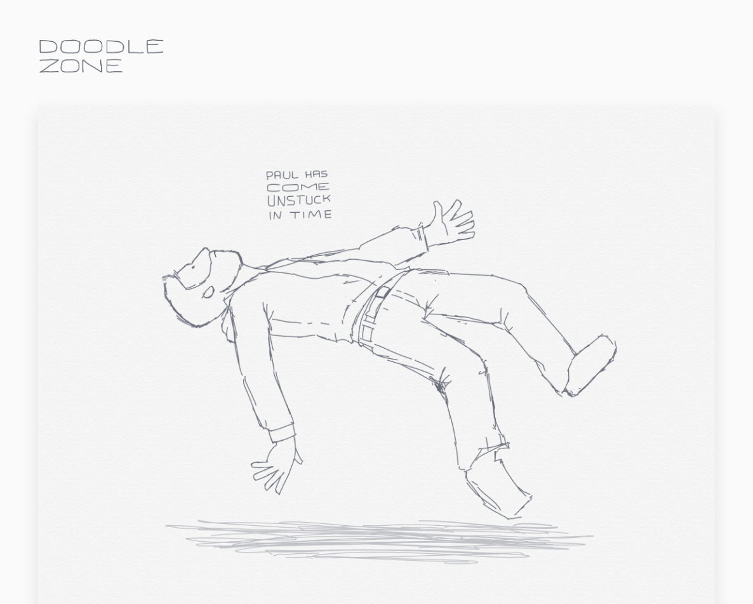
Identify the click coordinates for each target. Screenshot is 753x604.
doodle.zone (101, 56)
